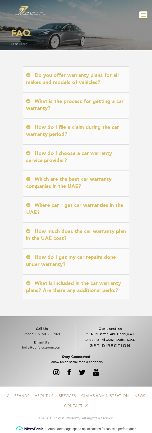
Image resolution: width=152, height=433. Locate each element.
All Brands (18, 396)
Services (67, 396)
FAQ (24, 44)
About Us (44, 396)
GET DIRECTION (110, 346)
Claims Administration (105, 396)
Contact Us (76, 406)
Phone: (42, 334)
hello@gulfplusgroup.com (41, 347)
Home (15, 44)
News (139, 396)
